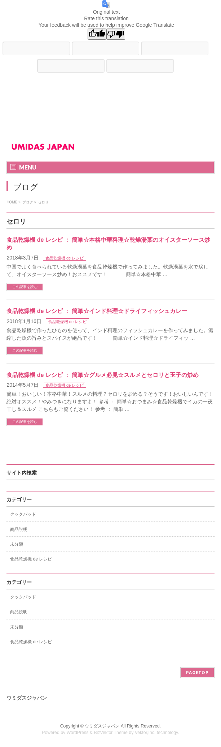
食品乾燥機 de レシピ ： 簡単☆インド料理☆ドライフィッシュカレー (96, 311)
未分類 (16, 544)
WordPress (78, 732)
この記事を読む (24, 287)
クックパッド (23, 514)
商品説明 (18, 529)
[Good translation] (97, 34)
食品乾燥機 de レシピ (64, 258)
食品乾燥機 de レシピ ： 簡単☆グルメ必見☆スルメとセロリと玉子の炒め (102, 375)
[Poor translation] (115, 34)
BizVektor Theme (111, 732)
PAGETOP (197, 672)
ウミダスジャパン (102, 726)
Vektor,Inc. (145, 732)
